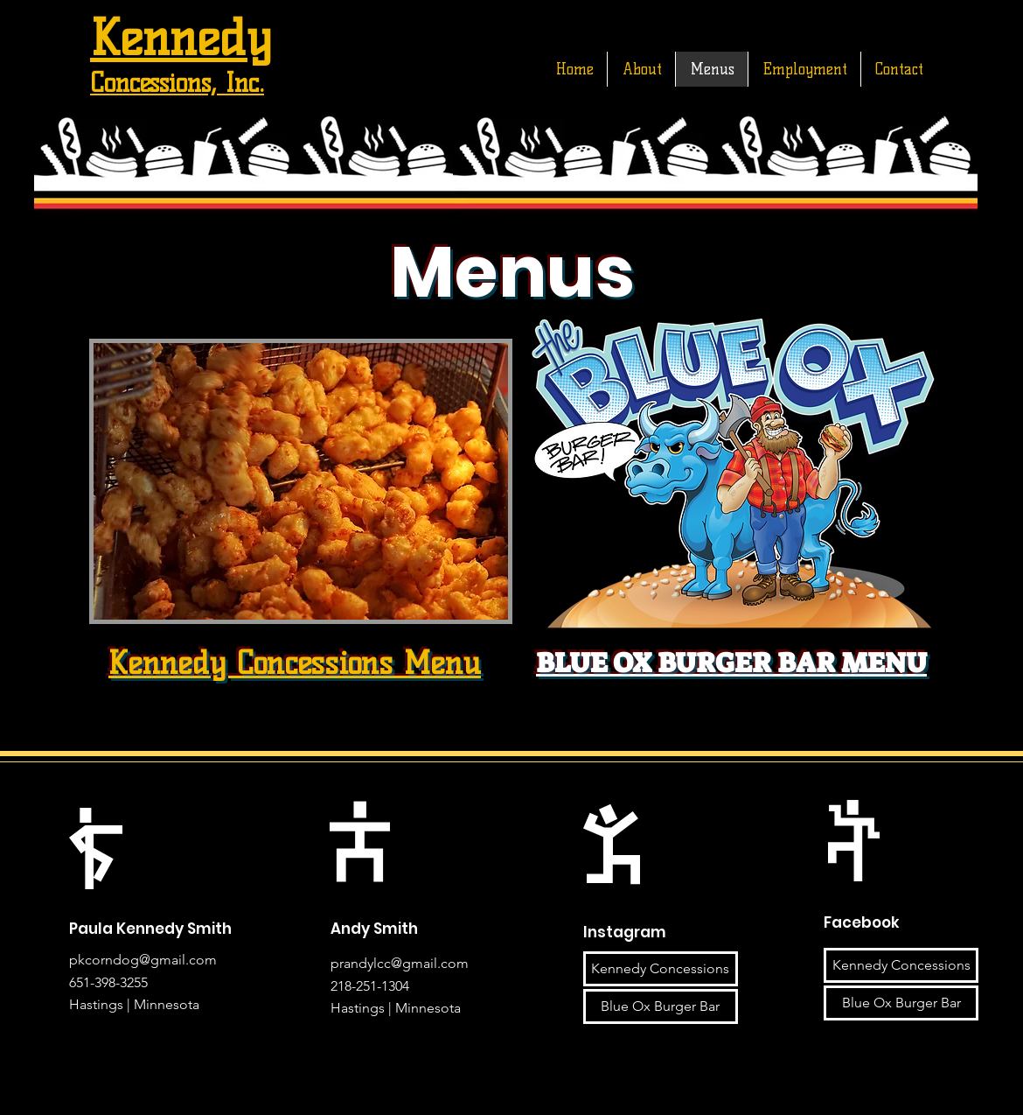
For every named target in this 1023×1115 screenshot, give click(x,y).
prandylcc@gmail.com (400, 963)
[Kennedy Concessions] (660, 968)
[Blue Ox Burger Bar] (660, 1006)
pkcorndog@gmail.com (143, 959)
